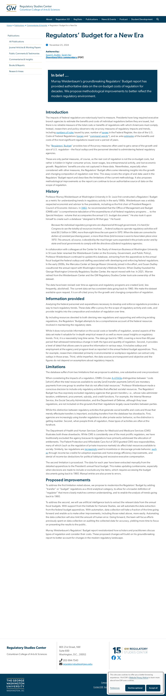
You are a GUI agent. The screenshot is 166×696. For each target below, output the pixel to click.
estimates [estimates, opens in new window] (129, 136)
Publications (92, 19)
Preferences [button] (115, 688)
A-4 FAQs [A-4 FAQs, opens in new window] (117, 378)
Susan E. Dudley (53, 55)
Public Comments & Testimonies (24, 53)
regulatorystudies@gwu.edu (77, 664)
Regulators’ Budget (61, 146)
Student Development (142, 19)
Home (9, 25)
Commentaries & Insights (37, 25)
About (49, 19)
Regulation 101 (63, 19)
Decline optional (135, 688)
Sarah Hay (66, 55)
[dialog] (135, 682)
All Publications (16, 41)
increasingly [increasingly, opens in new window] (91, 449)
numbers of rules (65, 132)
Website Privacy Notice (138, 678)
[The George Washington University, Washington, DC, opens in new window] (15, 685)
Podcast (124, 19)
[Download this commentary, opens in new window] (61, 57)
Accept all (153, 688)
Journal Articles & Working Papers (25, 47)
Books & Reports (17, 65)
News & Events (109, 19)
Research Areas (16, 71)
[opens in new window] (113, 660)
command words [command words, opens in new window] (99, 136)
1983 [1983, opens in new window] (84, 208)
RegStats (78, 19)
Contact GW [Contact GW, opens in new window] (98, 687)
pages (105, 132)
